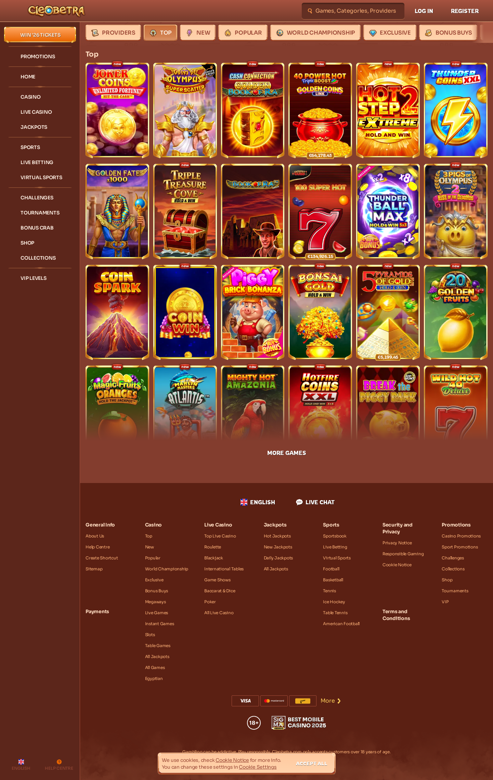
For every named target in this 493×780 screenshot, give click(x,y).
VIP (445, 601)
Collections (453, 568)
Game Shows (217, 579)
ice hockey (334, 601)
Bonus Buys (156, 590)
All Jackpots (157, 656)
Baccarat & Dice (219, 590)
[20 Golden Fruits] (456, 312)
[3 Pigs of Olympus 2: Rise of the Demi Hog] (456, 211)
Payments (97, 611)
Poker (210, 601)
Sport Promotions (460, 546)
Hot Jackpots (277, 535)
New (149, 546)
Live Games (156, 612)
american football (341, 623)
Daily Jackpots (278, 557)
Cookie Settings (257, 767)
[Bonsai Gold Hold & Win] (320, 312)
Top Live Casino (220, 535)
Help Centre (97, 546)
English (258, 502)
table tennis (335, 612)
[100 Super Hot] (320, 211)
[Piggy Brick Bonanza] (253, 312)
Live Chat (315, 502)
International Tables (224, 568)
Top (148, 535)
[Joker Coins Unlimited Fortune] (117, 110)
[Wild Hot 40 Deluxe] (456, 413)
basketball (333, 579)
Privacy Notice (397, 542)
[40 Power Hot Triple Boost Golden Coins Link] (320, 110)
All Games (155, 667)
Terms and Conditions (396, 614)
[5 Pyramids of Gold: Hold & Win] (388, 312)
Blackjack (213, 557)
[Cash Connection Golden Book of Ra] (253, 110)
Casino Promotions (461, 535)
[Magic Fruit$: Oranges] (117, 413)
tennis (329, 590)
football (331, 568)
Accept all (311, 763)
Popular (152, 557)
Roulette (212, 546)
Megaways (155, 601)
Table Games (157, 645)
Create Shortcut (102, 557)
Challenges (453, 557)
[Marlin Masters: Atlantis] (185, 413)
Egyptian (154, 678)
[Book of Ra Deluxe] (253, 211)
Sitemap (94, 568)
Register (465, 11)
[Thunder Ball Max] (388, 211)
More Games (286, 452)
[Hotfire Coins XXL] (320, 413)
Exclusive (154, 579)
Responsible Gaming (403, 553)
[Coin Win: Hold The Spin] (185, 312)
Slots (150, 634)
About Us (95, 535)
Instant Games (159, 623)
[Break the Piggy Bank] (388, 413)
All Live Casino (218, 612)
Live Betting (335, 546)
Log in (424, 11)
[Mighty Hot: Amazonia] (253, 413)
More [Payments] (331, 700)
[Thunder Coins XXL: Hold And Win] (456, 110)
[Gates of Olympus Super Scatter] (185, 110)
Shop (447, 579)
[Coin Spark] (117, 312)
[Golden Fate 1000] (117, 211)
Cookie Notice (397, 564)
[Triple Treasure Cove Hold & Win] (185, 211)
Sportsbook (335, 535)
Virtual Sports (337, 557)
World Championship (167, 568)
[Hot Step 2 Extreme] (388, 110)
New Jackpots (278, 546)
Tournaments (455, 590)
